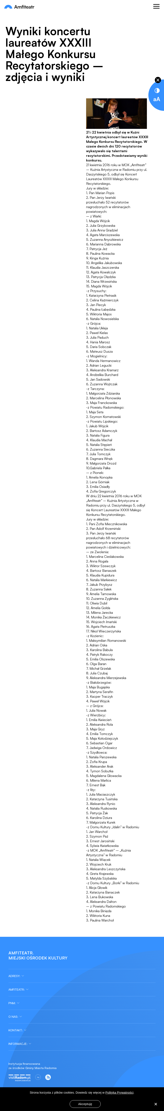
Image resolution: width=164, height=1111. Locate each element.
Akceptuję (85, 1104)
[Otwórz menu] (156, 7)
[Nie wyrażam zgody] (155, 1105)
